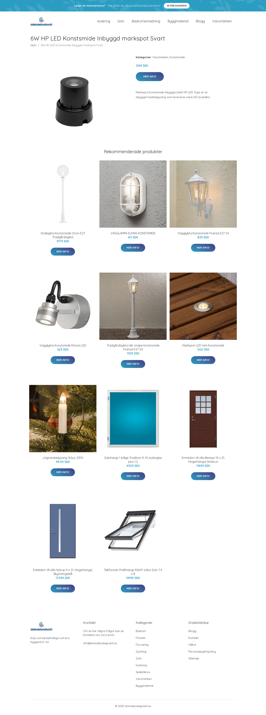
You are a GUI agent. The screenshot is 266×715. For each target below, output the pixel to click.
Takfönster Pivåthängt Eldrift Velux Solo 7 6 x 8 (133, 574)
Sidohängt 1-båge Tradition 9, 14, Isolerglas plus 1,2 (133, 462)
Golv (120, 22)
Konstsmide (177, 60)
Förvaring (142, 647)
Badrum (141, 633)
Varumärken (222, 22)
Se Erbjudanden (177, 5)
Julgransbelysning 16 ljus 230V (62, 460)
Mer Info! (149, 79)
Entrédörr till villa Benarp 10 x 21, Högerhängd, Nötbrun (203, 462)
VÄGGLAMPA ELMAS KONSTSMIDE (133, 236)
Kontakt (193, 640)
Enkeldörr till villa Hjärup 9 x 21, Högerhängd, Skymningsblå (63, 574)
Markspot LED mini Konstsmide (203, 348)
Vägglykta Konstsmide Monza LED (63, 348)
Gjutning (141, 654)
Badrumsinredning (146, 22)
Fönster (141, 640)
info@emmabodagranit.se (100, 646)
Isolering (103, 22)
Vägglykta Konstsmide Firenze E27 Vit (203, 236)
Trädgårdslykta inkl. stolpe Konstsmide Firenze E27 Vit (133, 350)
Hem (33, 48)
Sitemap (193, 661)
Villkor (192, 647)
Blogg (200, 22)
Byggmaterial (178, 22)
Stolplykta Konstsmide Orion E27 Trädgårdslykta (63, 238)
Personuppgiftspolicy (202, 654)
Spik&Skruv (143, 674)
